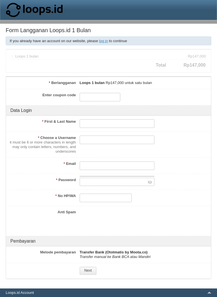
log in (103, 41)
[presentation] (123, 221)
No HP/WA (65, 196)
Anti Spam (67, 212)
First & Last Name (59, 121)
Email (69, 163)
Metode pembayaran (58, 252)
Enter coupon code (59, 95)
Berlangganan (62, 83)
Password (66, 180)
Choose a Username (57, 138)
